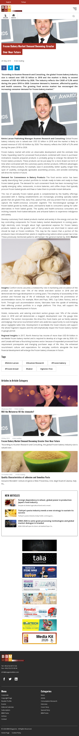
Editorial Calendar (7, 707)
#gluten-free (46, 369)
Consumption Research (49, 701)
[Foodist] (39, 611)
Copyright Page (6, 698)
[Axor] (39, 545)
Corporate (4, 695)
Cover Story (45, 707)
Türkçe (23, 2)
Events (3, 704)
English (8, 2)
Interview (44, 704)
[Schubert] (39, 585)
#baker (29, 369)
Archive (4, 716)
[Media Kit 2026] (39, 638)
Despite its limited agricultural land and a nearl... (34, 505)
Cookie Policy (16, 733)
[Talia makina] (39, 558)
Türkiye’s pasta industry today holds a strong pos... (36, 516)
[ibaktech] (39, 625)
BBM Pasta (5, 713)
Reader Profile (6, 701)
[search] (74, 16)
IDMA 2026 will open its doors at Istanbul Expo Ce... (35, 526)
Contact (4, 719)
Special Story (45, 710)
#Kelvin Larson (12, 363)
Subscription (5, 710)
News (43, 695)
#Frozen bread (11, 369)
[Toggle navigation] (75, 8)
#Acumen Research (35, 363)
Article (43, 698)
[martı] (39, 598)
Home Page (5, 733)
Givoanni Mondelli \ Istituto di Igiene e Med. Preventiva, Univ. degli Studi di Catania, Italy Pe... (38, 482)
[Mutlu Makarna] (39, 571)
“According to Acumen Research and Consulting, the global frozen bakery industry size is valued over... (39, 446)
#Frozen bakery (58, 363)
